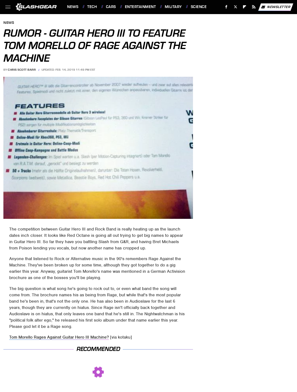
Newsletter (275, 7)
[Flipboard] (244, 7)
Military (173, 7)
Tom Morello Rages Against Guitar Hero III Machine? (59, 337)
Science (199, 7)
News (72, 7)
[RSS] (253, 7)
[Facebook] (226, 7)
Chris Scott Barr (22, 69)
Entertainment (140, 7)
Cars (111, 7)
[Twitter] (235, 7)
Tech (92, 7)
